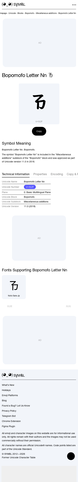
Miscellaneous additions (36, 201)
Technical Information (16, 174)
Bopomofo (29, 197)
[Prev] (7, 306)
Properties (40, 174)
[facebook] (74, 375)
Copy (39, 131)
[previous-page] (12, 13)
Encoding (57, 174)
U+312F (30, 187)
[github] (68, 375)
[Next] (71, 306)
